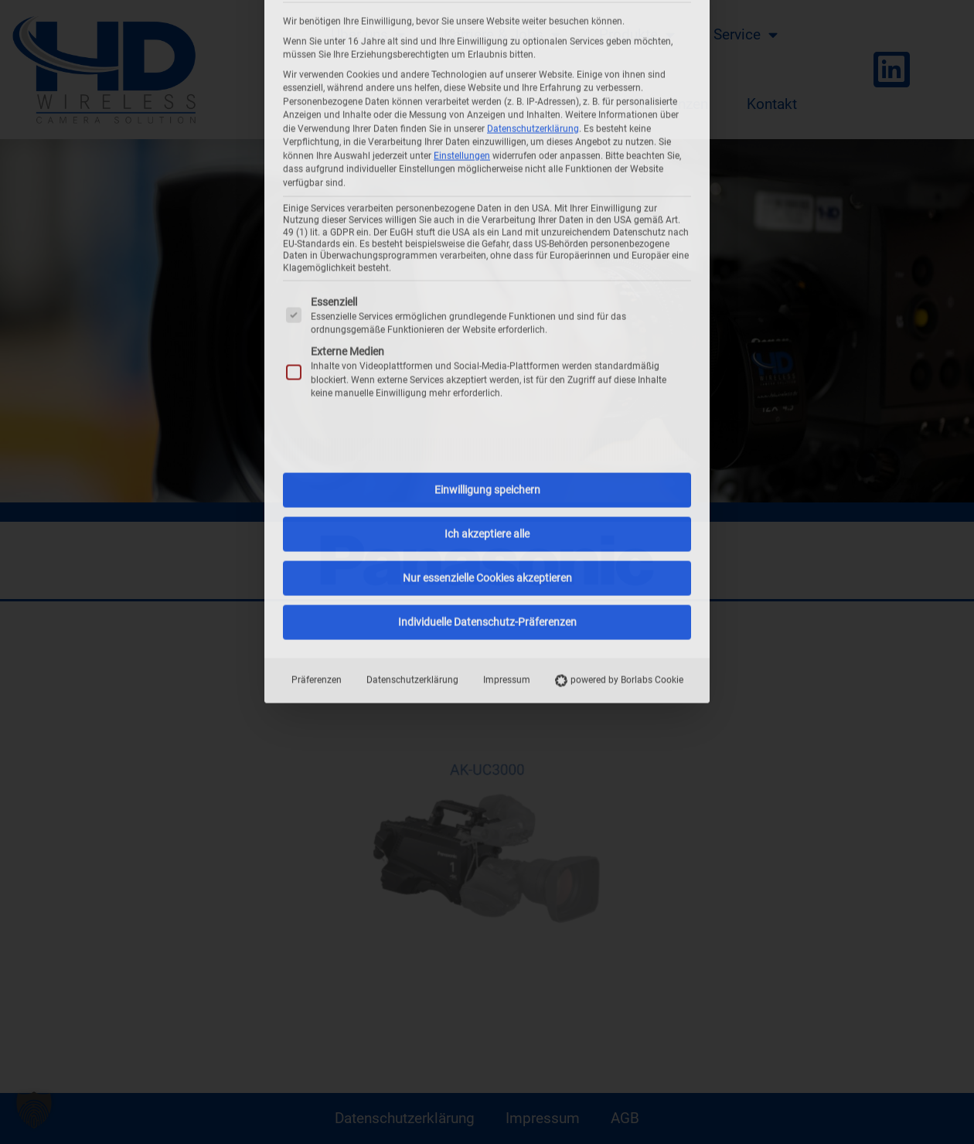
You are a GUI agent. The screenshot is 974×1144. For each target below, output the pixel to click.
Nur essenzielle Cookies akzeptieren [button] (487, 331)
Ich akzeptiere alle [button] (487, 287)
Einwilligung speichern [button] (487, 243)
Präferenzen (316, 432)
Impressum (506, 432)
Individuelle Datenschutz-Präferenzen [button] (487, 375)
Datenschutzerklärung (412, 432)
